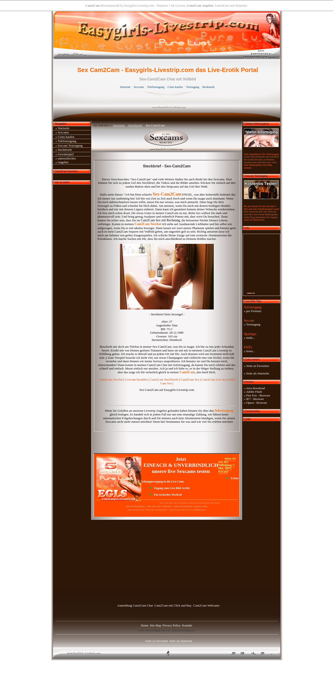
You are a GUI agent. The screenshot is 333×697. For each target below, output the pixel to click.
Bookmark (208, 87)
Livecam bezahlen (136, 379)
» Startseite (63, 128)
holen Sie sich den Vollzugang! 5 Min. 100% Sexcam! (227, 465)
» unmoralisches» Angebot (66, 160)
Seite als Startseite (180, 641)
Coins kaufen (175, 87)
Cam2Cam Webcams (206, 605)
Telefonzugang (155, 87)
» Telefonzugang (66, 141)
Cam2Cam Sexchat (111, 379)
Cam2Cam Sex (189, 379)
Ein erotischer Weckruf (165, 494)
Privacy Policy (171, 625)
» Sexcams (62, 132)
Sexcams (139, 87)
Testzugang (192, 87)
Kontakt (187, 625)
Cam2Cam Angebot (200, 5)
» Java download (254, 388)
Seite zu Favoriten (157, 641)
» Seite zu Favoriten (256, 366)
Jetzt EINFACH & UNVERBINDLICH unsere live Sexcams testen (181, 465)
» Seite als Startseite (256, 373)
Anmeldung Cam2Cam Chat (135, 605)
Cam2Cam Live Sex (214, 379)
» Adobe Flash (253, 391)
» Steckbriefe (64, 149)
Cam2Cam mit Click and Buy (172, 605)
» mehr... (249, 337)
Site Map (155, 625)
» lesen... (249, 351)
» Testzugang (252, 324)
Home (145, 625)
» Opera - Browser (255, 402)
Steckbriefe (135, 125)
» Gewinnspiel (65, 154)
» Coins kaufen (65, 137)
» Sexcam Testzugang (69, 145)
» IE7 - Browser (254, 399)
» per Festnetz (253, 311)
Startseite (125, 87)
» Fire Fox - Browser (257, 395)
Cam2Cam (93, 5)
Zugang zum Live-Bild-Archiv (169, 488)
